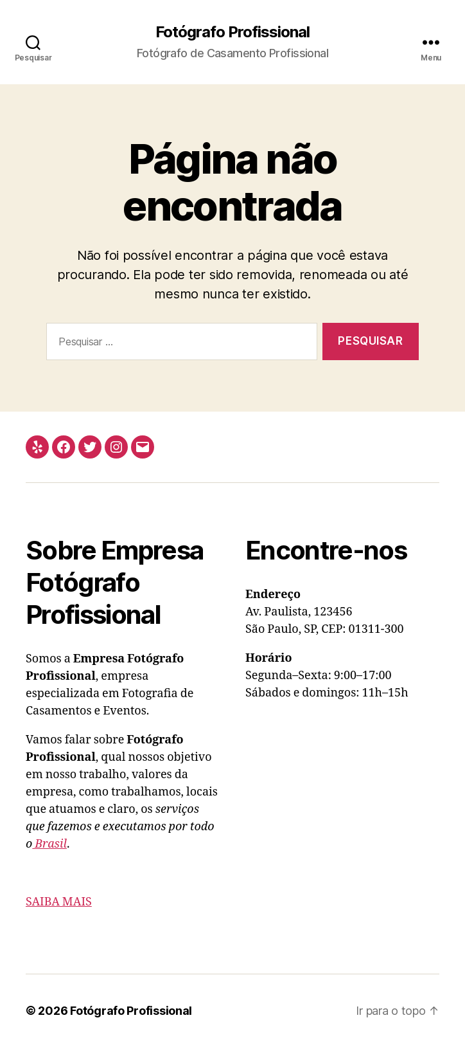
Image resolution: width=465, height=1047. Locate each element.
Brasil (49, 844)
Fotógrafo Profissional (232, 32)
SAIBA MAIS (59, 902)
